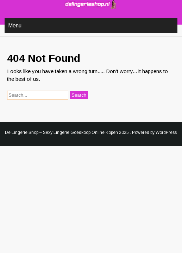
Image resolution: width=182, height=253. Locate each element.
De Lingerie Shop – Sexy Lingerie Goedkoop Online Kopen (61, 132)
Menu (14, 25)
